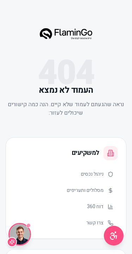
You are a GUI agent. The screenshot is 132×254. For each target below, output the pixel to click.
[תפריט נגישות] (114, 236)
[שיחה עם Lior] (19, 234)
